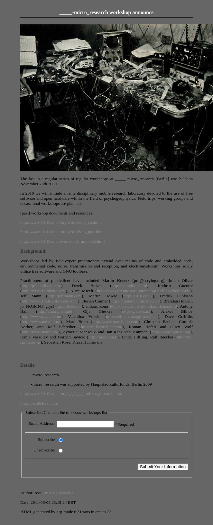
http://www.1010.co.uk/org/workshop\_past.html (62, 231)
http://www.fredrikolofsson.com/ (50, 301)
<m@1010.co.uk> (58, 492)
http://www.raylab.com (41, 316)
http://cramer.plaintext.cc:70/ (135, 301)
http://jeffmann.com (65, 295)
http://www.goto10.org (170, 331)
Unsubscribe (44, 450)
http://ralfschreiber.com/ (101, 326)
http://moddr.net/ (102, 337)
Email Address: (41, 423)
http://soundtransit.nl (129, 285)
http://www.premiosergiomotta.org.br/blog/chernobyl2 (143, 290)
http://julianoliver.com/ (41, 285)
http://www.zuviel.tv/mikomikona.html (143, 306)
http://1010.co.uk (138, 295)
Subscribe (46, 439)
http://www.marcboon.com (115, 321)
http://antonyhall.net (55, 311)
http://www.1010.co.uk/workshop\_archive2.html (62, 241)
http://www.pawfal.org (41, 321)
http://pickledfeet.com (39, 403)
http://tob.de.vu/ (68, 306)
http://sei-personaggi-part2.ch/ (132, 316)
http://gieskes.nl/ (136, 311)
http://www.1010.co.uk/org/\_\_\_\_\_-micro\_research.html (71, 393)
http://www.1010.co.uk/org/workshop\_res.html (61, 222)
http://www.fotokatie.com (44, 290)
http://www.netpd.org (40, 331)
